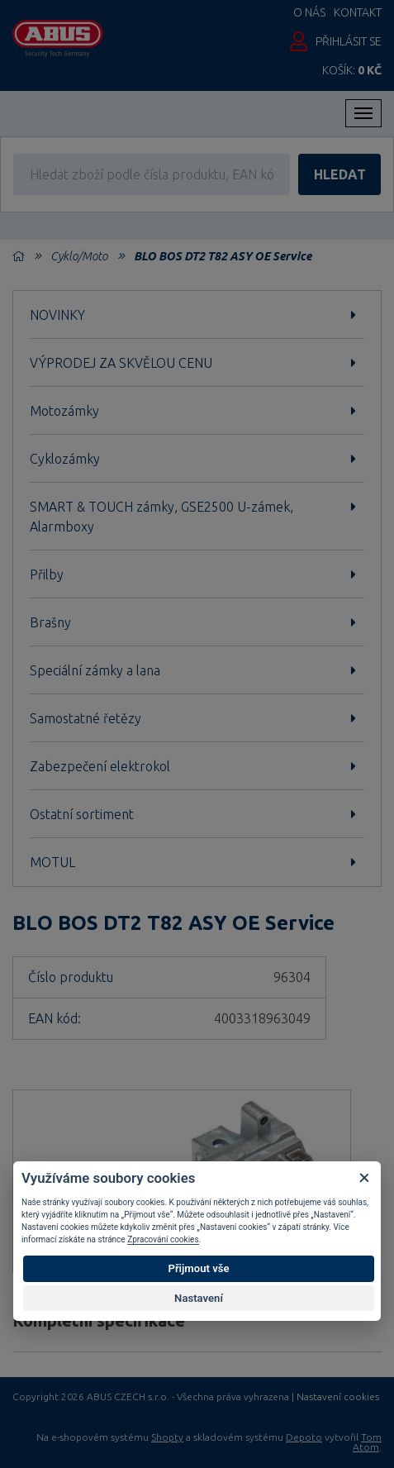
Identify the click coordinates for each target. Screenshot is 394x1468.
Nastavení (198, 1298)
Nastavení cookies (338, 1397)
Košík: (352, 70)
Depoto (304, 1437)
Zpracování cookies (162, 1239)
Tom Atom (367, 1442)
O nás (309, 12)
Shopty (167, 1437)
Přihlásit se (349, 41)
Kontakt (358, 12)
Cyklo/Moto (78, 256)
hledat (340, 174)
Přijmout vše (198, 1268)
